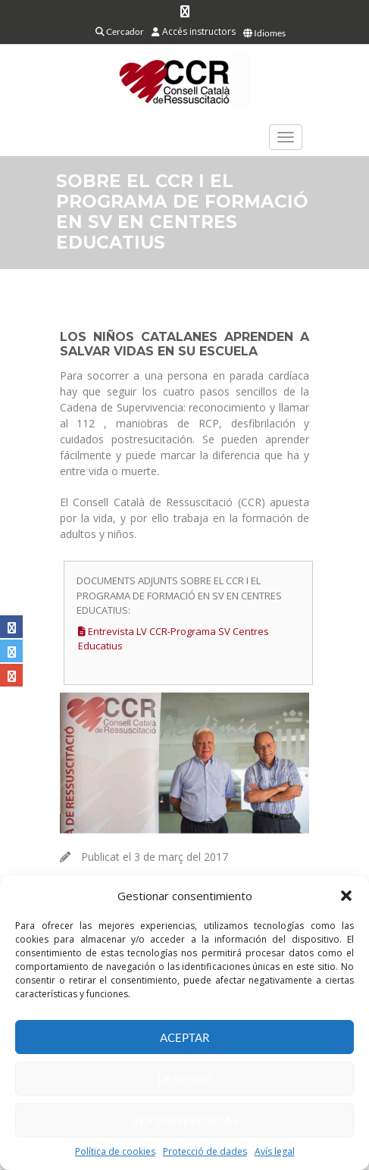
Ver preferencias (185, 1121)
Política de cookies (115, 1151)
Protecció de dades (205, 1151)
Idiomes (264, 33)
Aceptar (185, 1037)
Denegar (184, 1079)
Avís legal (275, 1151)
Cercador (119, 31)
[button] (346, 895)
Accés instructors (194, 31)
